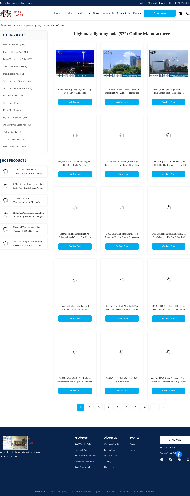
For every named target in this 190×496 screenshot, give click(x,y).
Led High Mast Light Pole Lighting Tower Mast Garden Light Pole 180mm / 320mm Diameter (75, 381)
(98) (15, 66)
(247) (15, 52)
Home (57, 13)
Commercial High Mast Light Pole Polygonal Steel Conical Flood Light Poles (75, 237)
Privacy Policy (41, 491)
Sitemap (107, 461)
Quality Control (111, 456)
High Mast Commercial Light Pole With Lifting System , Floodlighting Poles (29, 215)
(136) (17, 59)
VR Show (94, 13)
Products (69, 13)
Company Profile (111, 444)
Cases (132, 444)
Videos (82, 13)
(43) (17, 81)
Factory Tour (110, 450)
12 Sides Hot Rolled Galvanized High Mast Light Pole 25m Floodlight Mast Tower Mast (122, 93)
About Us (108, 13)
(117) (13, 103)
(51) (13, 132)
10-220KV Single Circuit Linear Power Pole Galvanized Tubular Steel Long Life (27, 244)
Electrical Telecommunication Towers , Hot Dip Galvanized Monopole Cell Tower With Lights (28, 229)
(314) (14, 45)
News (132, 450)
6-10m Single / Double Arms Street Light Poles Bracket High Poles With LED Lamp (29, 186)
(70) (13, 74)
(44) (13, 110)
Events (137, 13)
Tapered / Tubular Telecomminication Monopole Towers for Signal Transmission (27, 200)
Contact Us (123, 13)
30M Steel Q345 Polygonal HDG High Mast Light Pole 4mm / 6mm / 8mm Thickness (169, 309)
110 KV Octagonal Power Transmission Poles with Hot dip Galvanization (27, 172)
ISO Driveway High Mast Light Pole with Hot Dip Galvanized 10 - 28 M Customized (122, 309)
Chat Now (160, 13)
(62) (15, 117)
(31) (17, 125)
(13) (16, 147)
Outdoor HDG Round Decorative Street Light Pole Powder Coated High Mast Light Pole (168, 381)
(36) (14, 139)
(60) (17, 88)
